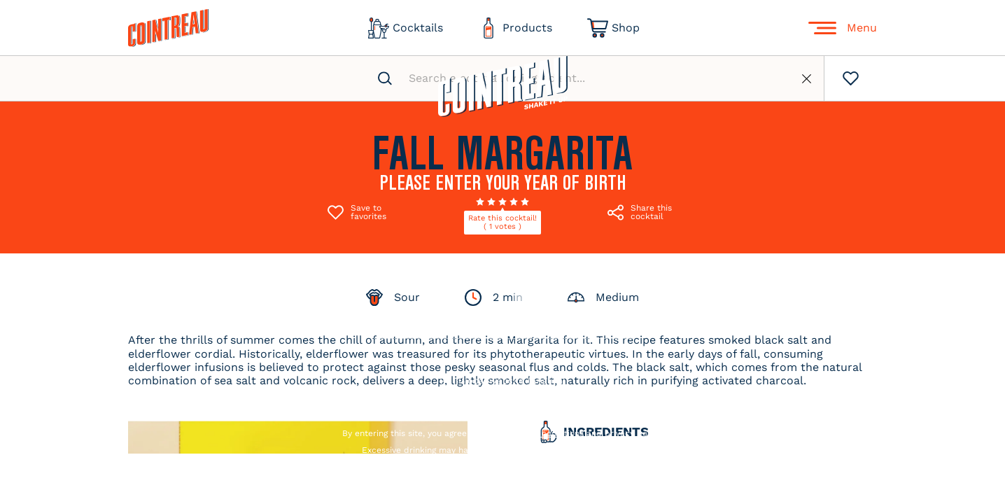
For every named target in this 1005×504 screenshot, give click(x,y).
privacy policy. (634, 433)
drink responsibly (608, 450)
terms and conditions (540, 433)
